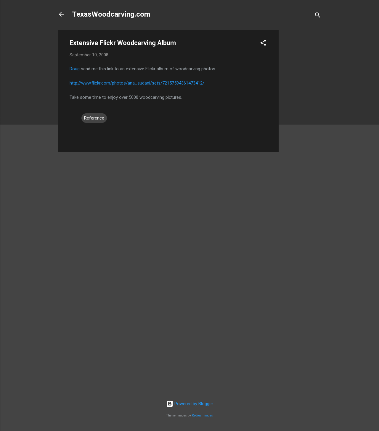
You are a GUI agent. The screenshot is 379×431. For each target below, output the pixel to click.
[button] (263, 43)
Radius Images (202, 415)
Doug (75, 68)
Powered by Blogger (189, 403)
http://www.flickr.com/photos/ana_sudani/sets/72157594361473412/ (137, 83)
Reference (94, 118)
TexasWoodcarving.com (111, 14)
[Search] (317, 16)
